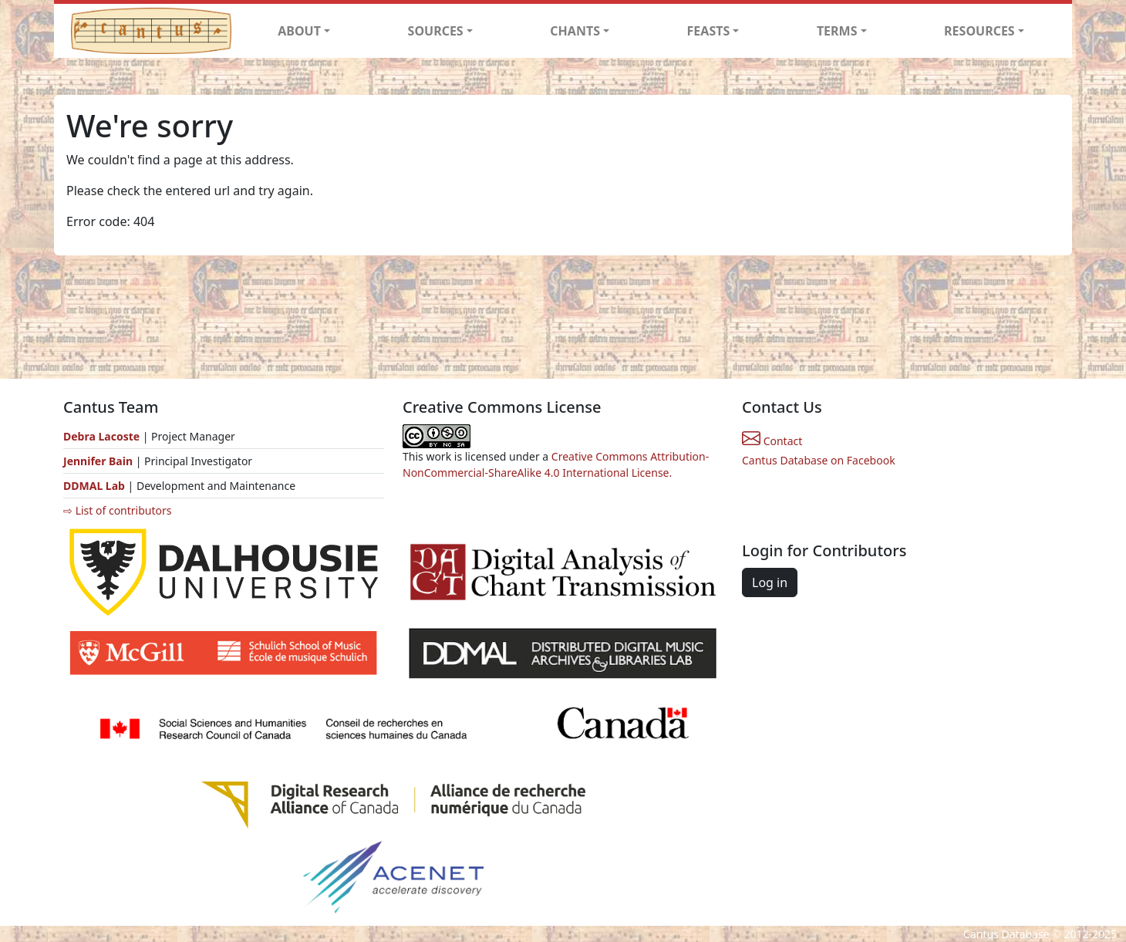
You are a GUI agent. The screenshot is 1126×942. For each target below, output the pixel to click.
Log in (769, 582)
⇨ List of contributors (117, 510)
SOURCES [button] (436, 30)
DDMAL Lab (94, 485)
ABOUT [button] (299, 30)
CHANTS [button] (575, 30)
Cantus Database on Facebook (818, 460)
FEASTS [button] (708, 30)
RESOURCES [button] (979, 30)
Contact (772, 441)
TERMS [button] (837, 30)
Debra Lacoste (101, 436)
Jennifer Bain (99, 461)
